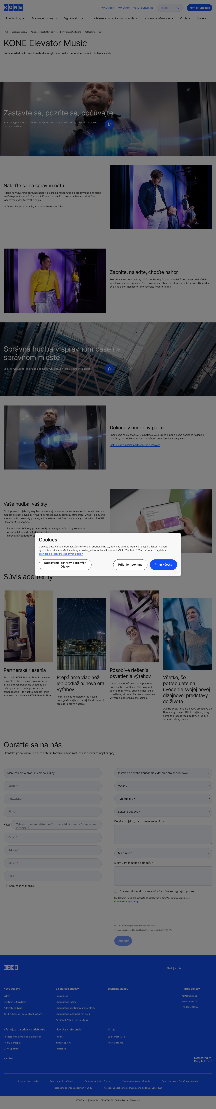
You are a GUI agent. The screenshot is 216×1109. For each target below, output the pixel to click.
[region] (108, 554)
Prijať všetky (163, 564)
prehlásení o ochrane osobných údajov (61, 553)
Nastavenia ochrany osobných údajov (65, 564)
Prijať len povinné (130, 564)
